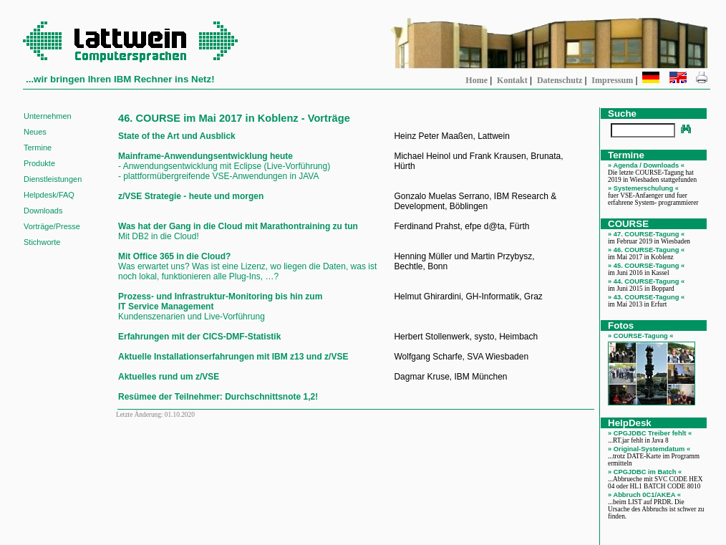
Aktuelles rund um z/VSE (168, 377)
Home (476, 80)
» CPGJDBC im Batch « (645, 472)
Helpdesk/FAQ (49, 194)
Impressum (612, 80)
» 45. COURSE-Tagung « (646, 265)
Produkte (39, 163)
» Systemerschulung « (643, 188)
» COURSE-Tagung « (641, 335)
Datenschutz (559, 80)
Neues (35, 131)
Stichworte (42, 242)
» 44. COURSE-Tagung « (646, 281)
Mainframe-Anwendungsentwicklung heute (205, 156)
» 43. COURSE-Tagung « (646, 297)
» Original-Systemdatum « (649, 449)
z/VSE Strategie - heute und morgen (190, 196)
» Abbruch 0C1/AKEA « (644, 494)
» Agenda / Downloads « (646, 165)
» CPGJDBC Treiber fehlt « (650, 433)
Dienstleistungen (53, 179)
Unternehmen (48, 116)
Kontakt (512, 80)
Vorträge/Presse (52, 226)
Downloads (43, 210)
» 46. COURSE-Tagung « (646, 250)
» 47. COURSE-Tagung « (646, 234)
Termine (38, 147)
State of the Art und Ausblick (177, 136)
